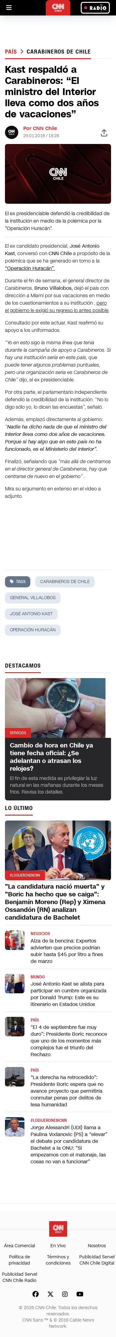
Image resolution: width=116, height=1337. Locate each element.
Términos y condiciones (58, 1260)
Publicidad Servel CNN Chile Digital (96, 1260)
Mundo (38, 977)
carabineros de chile (59, 52)
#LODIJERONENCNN (49, 1120)
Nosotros (97, 1246)
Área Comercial (19, 1246)
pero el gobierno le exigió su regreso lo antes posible (57, 306)
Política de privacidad (19, 1260)
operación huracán (33, 630)
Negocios (40, 934)
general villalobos (33, 598)
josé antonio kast (31, 614)
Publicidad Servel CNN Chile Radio (19, 1277)
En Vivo (58, 1246)
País (12, 52)
